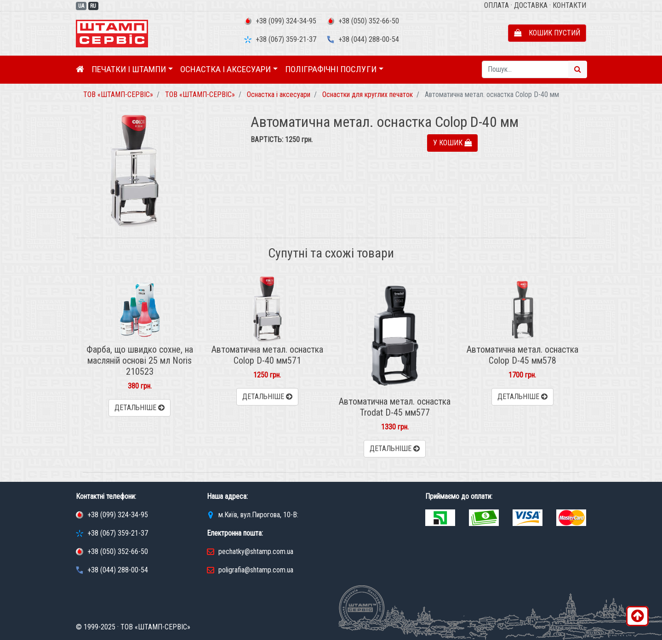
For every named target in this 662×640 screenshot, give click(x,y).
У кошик (452, 142)
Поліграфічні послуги (331, 69)
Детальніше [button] (139, 407)
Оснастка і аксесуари (225, 69)
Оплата (496, 5)
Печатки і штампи (128, 69)
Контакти (569, 5)
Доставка (531, 5)
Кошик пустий (547, 33)
